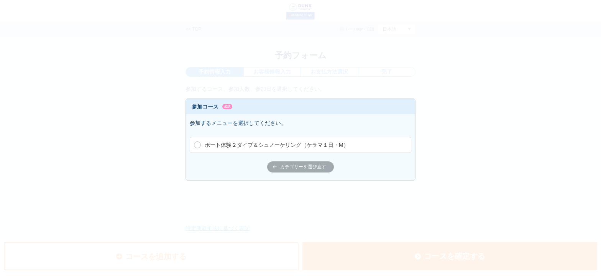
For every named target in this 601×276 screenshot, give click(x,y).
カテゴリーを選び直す (299, 166)
